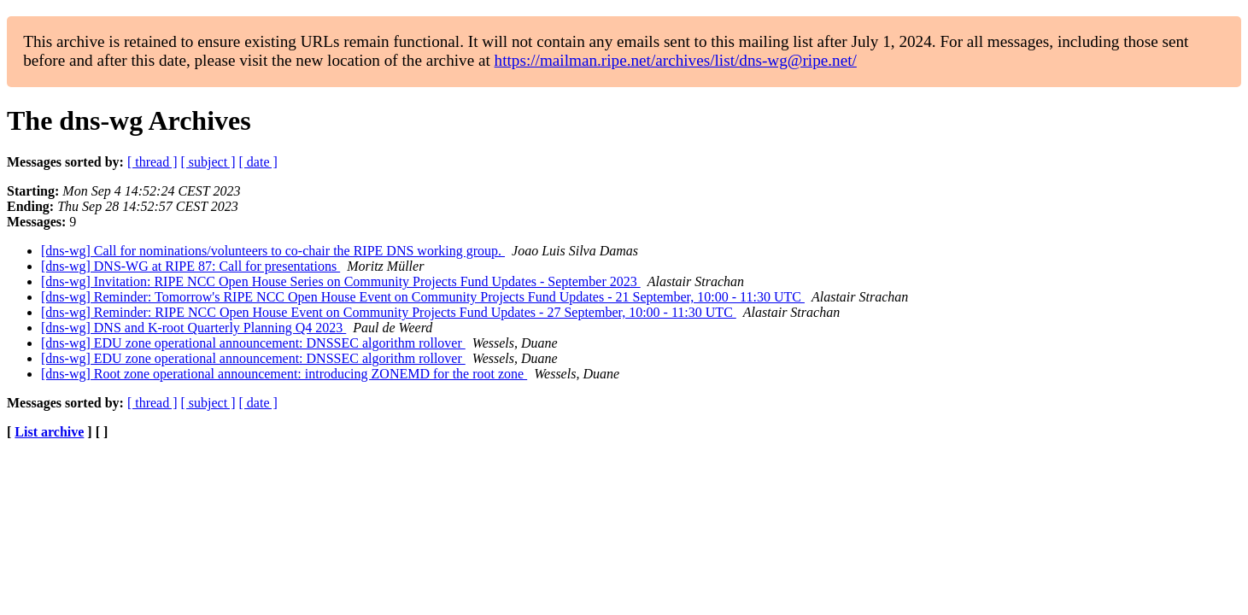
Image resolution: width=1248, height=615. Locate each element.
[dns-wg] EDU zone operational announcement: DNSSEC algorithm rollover (253, 343)
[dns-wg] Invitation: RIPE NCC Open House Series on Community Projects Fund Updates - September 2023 (341, 281)
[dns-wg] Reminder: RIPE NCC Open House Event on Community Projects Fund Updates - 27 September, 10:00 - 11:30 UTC (388, 312)
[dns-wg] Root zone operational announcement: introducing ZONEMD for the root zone (284, 373)
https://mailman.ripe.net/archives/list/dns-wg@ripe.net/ (676, 60)
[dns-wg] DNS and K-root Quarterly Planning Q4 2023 (193, 327)
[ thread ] (152, 162)
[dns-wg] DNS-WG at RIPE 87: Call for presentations (190, 266)
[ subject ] (208, 162)
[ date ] (258, 162)
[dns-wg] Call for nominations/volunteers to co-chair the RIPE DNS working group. (273, 250)
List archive (49, 432)
